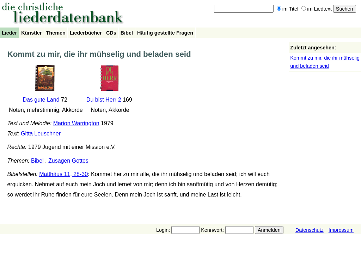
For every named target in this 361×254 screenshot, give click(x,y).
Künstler (31, 33)
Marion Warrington (76, 123)
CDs (111, 33)
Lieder (9, 33)
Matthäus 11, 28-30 (63, 174)
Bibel (127, 33)
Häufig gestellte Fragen (165, 33)
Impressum (341, 230)
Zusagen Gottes (68, 161)
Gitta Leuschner (41, 134)
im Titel (288, 9)
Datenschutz (309, 230)
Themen (56, 33)
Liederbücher (86, 33)
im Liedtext (316, 9)
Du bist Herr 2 (103, 100)
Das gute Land (41, 100)
